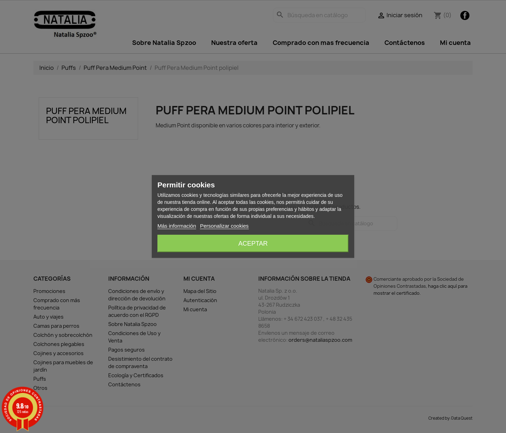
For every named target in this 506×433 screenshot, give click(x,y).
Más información (176, 226)
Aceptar (253, 243)
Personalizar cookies (224, 226)
